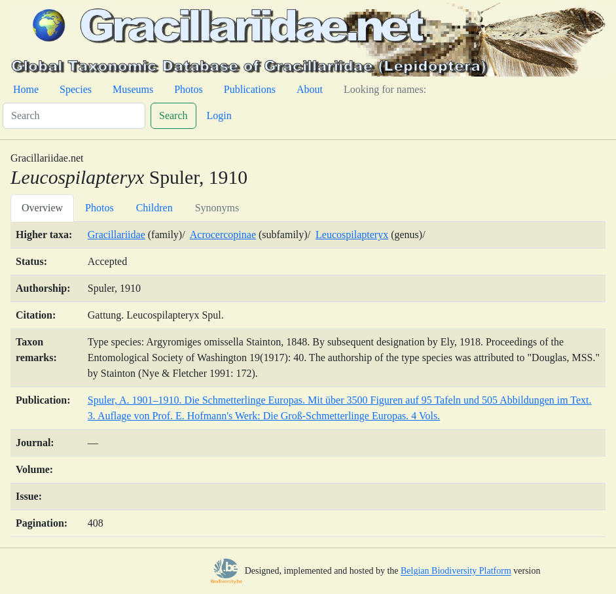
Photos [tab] (99, 207)
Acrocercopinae (223, 234)
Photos (188, 89)
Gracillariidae (116, 234)
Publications (250, 89)
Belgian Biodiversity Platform (456, 571)
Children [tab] (154, 207)
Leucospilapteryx (352, 234)
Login (219, 115)
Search (173, 115)
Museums (133, 89)
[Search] (74, 116)
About (310, 89)
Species (76, 89)
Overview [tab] (42, 207)
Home (26, 89)
